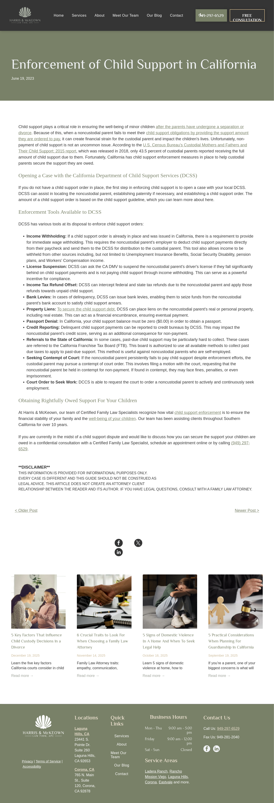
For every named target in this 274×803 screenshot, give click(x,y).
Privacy (27, 752)
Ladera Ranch (156, 762)
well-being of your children (112, 418)
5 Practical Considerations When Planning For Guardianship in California (231, 632)
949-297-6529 (228, 719)
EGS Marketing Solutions (230, 799)
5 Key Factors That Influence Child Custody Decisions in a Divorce (36, 632)
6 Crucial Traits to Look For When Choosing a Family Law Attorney (102, 632)
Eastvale (165, 773)
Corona (151, 773)
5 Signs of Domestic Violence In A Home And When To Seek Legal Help (169, 632)
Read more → (22, 666)
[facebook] (206, 740)
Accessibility (32, 757)
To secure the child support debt (86, 309)
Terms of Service (48, 752)
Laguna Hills (178, 767)
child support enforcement (197, 412)
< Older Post (26, 510)
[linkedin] (216, 740)
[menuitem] (59, 15)
